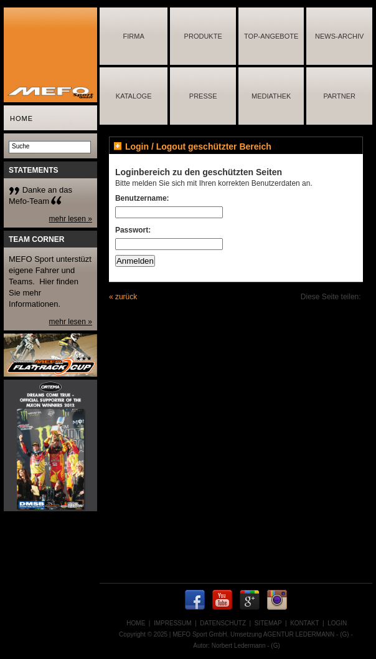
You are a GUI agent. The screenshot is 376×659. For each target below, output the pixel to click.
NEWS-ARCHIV (339, 36)
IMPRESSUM (173, 623)
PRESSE (203, 96)
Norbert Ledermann (239, 645)
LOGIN (337, 623)
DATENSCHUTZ (223, 623)
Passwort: (133, 230)
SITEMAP (268, 623)
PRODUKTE (203, 36)
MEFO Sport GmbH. (200, 634)
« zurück (123, 296)
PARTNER (339, 96)
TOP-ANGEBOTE (271, 36)
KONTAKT (304, 623)
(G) (344, 634)
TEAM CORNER (36, 239)
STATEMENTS (34, 170)
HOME (21, 118)
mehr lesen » (70, 218)
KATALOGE (134, 96)
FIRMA (133, 36)
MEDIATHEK (271, 96)
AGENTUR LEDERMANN (298, 634)
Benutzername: (142, 198)
